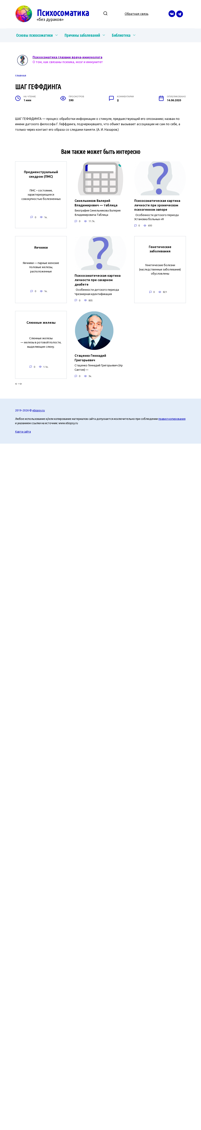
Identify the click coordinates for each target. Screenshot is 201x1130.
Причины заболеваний (82, 35)
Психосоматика (63, 13)
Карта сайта (23, 431)
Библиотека (121, 35)
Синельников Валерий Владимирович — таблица (96, 203)
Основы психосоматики (34, 35)
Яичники (41, 247)
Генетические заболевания (160, 249)
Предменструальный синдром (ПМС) (41, 174)
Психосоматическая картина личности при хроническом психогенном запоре (157, 205)
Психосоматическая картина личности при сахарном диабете (98, 280)
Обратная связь (136, 14)
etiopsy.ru (38, 410)
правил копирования (171, 418)
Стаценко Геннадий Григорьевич (90, 357)
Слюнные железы (41, 322)
